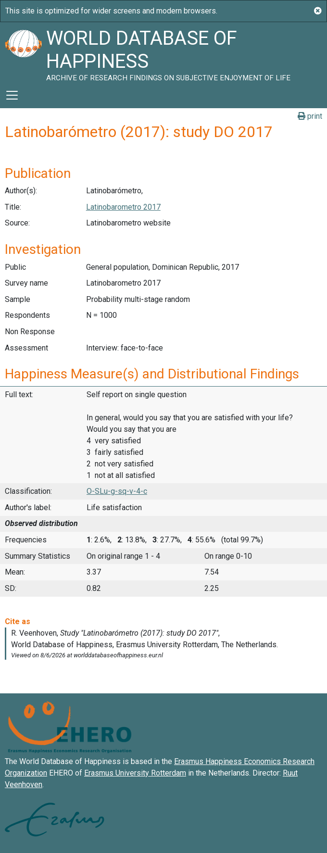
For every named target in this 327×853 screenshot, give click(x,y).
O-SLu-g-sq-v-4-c (117, 491)
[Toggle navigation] (12, 95)
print (310, 116)
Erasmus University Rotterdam (135, 773)
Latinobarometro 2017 (123, 207)
